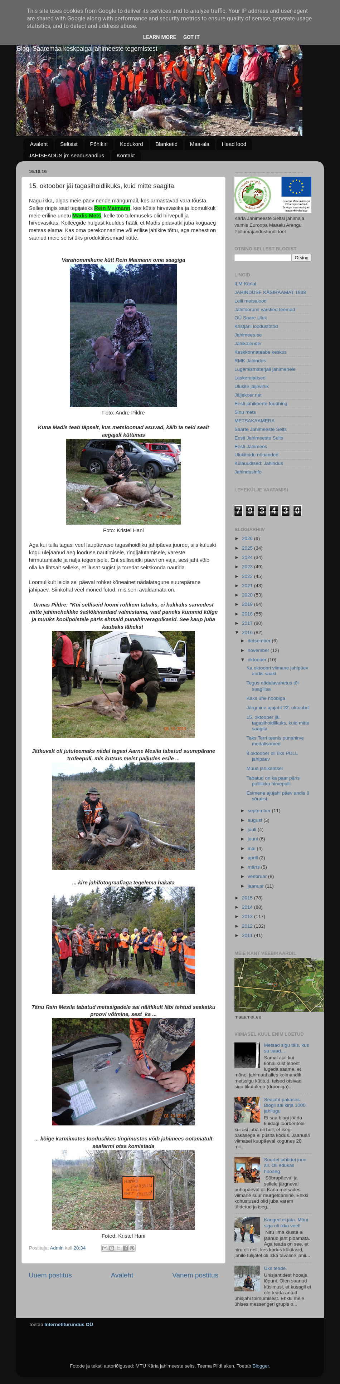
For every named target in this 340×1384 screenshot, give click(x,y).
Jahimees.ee (248, 335)
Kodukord (131, 144)
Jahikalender (248, 343)
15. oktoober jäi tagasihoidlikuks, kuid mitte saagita (278, 723)
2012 (248, 926)
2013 (248, 916)
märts (254, 867)
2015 (248, 897)
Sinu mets (245, 412)
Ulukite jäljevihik (251, 386)
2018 (248, 614)
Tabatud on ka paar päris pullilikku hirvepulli (273, 780)
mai (252, 848)
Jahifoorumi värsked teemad (264, 309)
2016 (248, 632)
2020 (248, 595)
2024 (248, 557)
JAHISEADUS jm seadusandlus (66, 155)
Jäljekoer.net (248, 395)
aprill (253, 857)
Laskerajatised (250, 378)
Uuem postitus (50, 1275)
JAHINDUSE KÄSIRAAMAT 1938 (270, 292)
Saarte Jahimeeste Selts (260, 429)
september (260, 810)
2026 (248, 538)
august (255, 820)
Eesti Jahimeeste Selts (258, 438)
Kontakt (126, 155)
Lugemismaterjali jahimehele (265, 369)
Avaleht (39, 144)
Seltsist (68, 144)
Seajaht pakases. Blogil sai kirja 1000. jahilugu (285, 1105)
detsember (260, 640)
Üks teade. (275, 1268)
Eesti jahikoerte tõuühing (260, 403)
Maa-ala (199, 144)
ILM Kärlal (245, 283)
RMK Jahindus (250, 360)
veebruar (258, 876)
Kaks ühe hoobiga (266, 698)
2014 (248, 907)
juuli (253, 829)
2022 (248, 576)
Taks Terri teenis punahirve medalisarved (275, 740)
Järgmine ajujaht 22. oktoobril (278, 707)
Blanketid (166, 144)
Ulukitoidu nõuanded (256, 454)
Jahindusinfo (248, 472)
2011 (248, 935)
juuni (253, 838)
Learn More (159, 37)
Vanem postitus (195, 1275)
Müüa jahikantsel (265, 768)
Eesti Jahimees (250, 446)
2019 (248, 604)
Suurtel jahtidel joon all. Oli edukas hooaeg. (285, 1165)
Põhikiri (98, 144)
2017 (248, 623)
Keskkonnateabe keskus (260, 352)
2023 (248, 566)
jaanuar (256, 886)
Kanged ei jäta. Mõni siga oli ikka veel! (286, 1222)
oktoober (258, 659)
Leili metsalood (250, 301)
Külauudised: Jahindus (258, 463)
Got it (191, 37)
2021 (248, 585)
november (259, 650)
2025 (248, 548)
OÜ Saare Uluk (250, 317)
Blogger (260, 1366)
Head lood (234, 144)
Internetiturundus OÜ (68, 1324)
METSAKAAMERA (254, 420)
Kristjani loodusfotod (256, 326)
